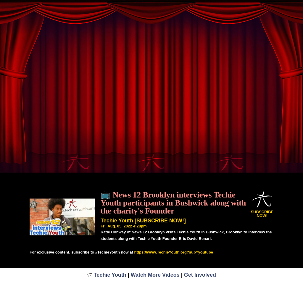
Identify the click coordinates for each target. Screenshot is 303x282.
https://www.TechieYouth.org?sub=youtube (173, 252)
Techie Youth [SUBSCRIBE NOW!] (143, 221)
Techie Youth (106, 275)
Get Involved (200, 275)
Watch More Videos (155, 275)
